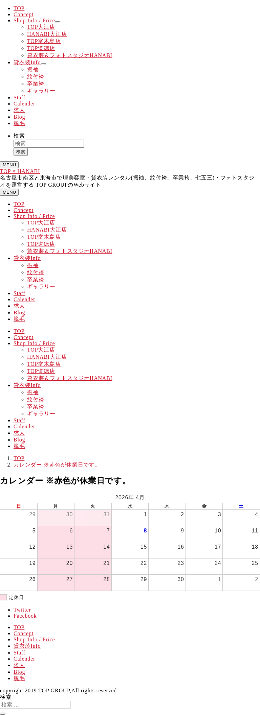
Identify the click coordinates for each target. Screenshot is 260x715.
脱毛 (19, 123)
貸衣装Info (27, 62)
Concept (24, 14)
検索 (19, 136)
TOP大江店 (41, 27)
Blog (19, 117)
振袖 (33, 69)
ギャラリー (41, 91)
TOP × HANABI (20, 171)
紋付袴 (35, 76)
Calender (24, 103)
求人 (19, 110)
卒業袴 (35, 84)
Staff (19, 97)
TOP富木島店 (44, 41)
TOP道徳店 (41, 48)
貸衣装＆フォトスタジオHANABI (69, 55)
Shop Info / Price (34, 20)
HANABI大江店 (47, 34)
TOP (19, 8)
